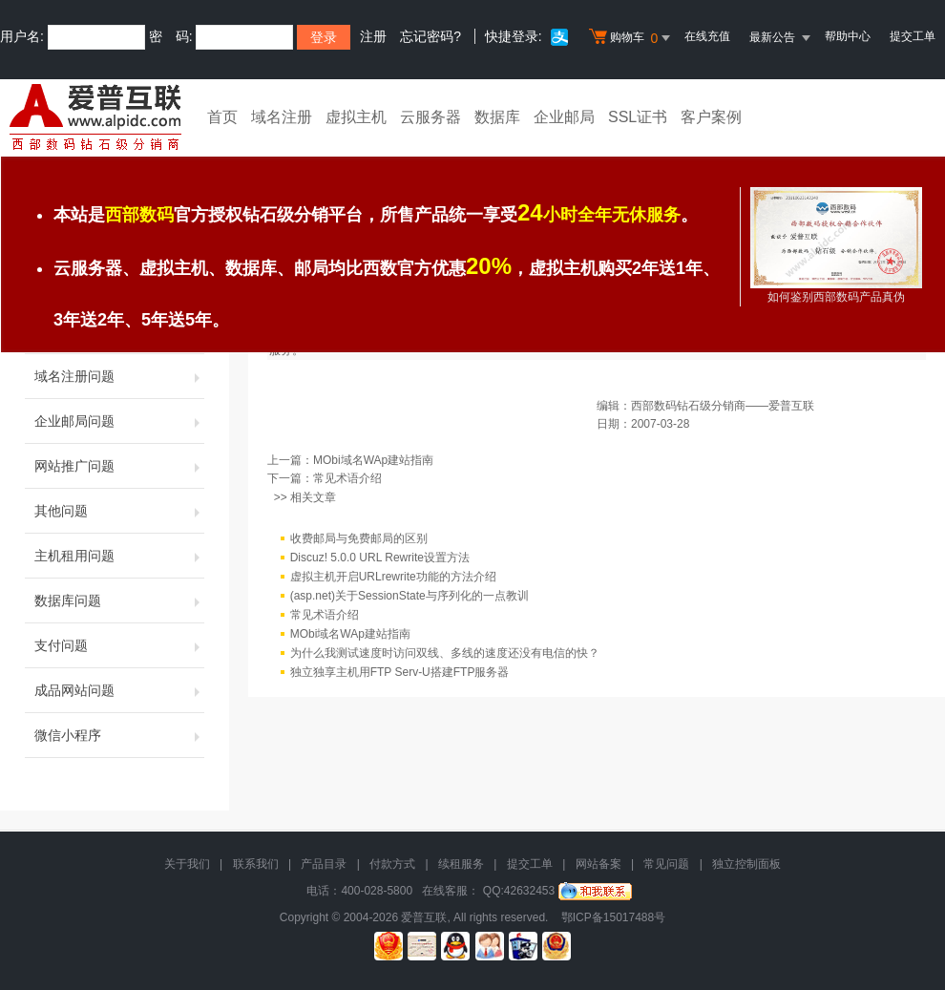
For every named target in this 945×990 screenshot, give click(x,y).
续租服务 (461, 864)
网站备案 (598, 864)
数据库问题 (119, 600)
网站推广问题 (119, 466)
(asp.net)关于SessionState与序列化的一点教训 (409, 595)
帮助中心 (848, 36)
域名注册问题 (119, 376)
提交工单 (912, 36)
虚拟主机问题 (119, 331)
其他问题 (119, 510)
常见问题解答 (308, 231)
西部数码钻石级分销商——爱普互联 (722, 405)
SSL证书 (637, 117)
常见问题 (666, 864)
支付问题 (119, 645)
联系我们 (256, 864)
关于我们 (187, 864)
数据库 (497, 117)
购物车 (632, 38)
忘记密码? (430, 36)
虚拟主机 (356, 117)
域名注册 (281, 117)
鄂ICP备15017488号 (613, 917)
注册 (373, 36)
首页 (222, 117)
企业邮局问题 (119, 421)
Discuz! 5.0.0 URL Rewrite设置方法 (380, 557)
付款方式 (392, 864)
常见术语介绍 (347, 478)
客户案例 (711, 117)
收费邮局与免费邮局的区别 (359, 538)
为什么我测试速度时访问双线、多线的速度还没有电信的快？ (444, 653)
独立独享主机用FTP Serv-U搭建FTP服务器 (400, 672)
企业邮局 (564, 117)
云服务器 (430, 117)
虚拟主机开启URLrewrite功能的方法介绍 (393, 576)
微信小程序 (119, 735)
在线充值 (707, 36)
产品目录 (323, 864)
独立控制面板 (746, 864)
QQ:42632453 (519, 890)
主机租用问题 (119, 555)
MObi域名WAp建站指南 (373, 460)
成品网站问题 (119, 690)
